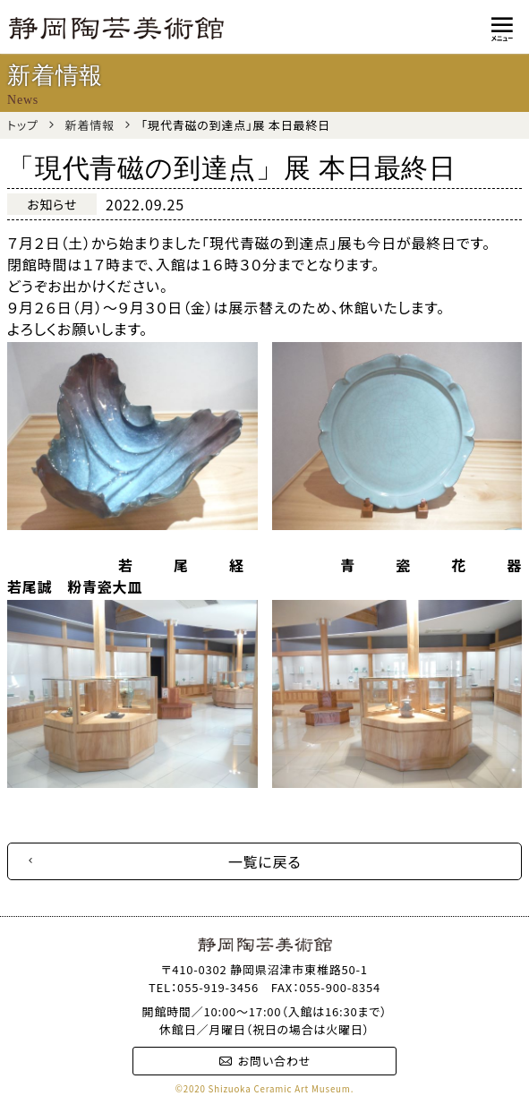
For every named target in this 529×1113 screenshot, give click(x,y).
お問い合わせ (264, 1060)
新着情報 (90, 124)
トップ (22, 124)
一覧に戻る (265, 861)
